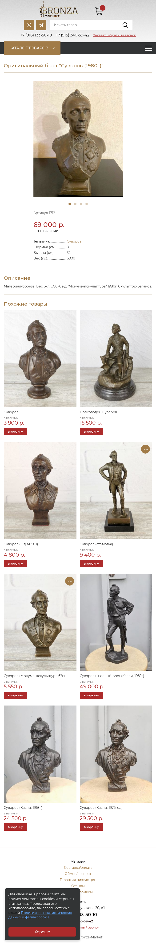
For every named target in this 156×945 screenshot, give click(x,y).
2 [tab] (75, 204)
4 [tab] (86, 204)
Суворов (74, 241)
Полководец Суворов (98, 412)
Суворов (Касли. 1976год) (101, 807)
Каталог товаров (28, 48)
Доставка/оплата (78, 867)
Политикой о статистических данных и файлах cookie (40, 915)
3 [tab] (81, 204)
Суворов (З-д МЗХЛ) (21, 544)
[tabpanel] (78, 139)
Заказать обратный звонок (114, 35)
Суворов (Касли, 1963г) (23, 807)
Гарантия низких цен (78, 880)
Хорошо (42, 932)
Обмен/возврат (78, 874)
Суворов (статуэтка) (96, 544)
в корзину (15, 431)
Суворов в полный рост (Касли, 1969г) (112, 676)
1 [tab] (69, 204)
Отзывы (78, 886)
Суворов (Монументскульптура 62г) (34, 676)
